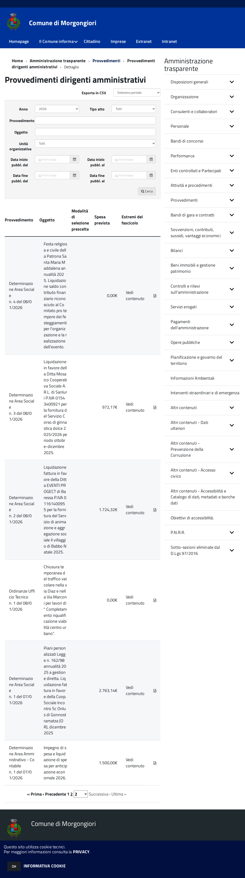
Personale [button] (180, 126)
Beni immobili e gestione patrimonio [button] (193, 268)
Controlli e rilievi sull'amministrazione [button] (190, 289)
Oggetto (21, 132)
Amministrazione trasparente (58, 60)
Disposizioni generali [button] (189, 82)
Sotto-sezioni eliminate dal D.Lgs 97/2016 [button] (195, 550)
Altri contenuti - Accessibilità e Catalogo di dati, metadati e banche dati (203, 497)
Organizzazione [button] (185, 96)
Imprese (118, 41)
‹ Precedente (54, 794)
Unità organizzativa (20, 146)
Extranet (144, 41)
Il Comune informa (56, 41)
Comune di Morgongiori (62, 23)
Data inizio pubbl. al (96, 162)
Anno (23, 109)
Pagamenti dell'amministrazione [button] (190, 324)
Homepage (19, 41)
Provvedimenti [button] (184, 200)
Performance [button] (182, 156)
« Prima (34, 794)
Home (17, 60)
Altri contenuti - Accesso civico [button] (193, 473)
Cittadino (92, 41)
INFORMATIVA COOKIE (45, 866)
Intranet (169, 41)
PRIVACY (81, 852)
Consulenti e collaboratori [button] (194, 111)
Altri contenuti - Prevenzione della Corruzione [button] (187, 449)
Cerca (147, 191)
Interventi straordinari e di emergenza (205, 393)
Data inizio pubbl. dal (19, 162)
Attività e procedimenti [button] (191, 185)
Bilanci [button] (177, 250)
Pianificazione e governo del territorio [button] (196, 360)
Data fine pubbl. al (97, 178)
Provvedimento (20, 120)
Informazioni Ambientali (192, 378)
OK (14, 866)
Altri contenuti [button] (184, 407)
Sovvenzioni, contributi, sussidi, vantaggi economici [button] (196, 232)
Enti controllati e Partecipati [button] (196, 170)
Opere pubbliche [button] (185, 342)
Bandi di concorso (187, 141)
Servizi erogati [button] (184, 307)
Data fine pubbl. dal (20, 178)
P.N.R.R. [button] (178, 532)
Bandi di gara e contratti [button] (193, 215)
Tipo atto (97, 109)
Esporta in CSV (94, 93)
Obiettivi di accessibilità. (192, 518)
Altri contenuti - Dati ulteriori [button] (189, 425)
